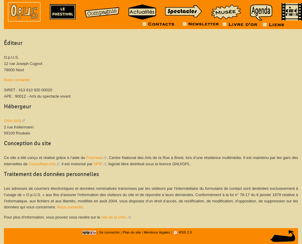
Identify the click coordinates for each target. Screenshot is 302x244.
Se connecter (109, 232)
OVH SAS (12, 121)
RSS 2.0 (182, 232)
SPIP (98, 164)
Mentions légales (157, 232)
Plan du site (132, 232)
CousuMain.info (42, 164)
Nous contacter (17, 80)
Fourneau (94, 157)
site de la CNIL (114, 217)
